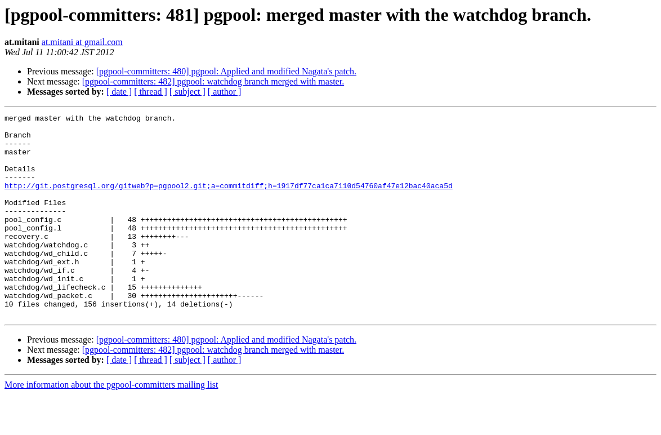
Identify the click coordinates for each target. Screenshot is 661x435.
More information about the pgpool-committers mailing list (111, 425)
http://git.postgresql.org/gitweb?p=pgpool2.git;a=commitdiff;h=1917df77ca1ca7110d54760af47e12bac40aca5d (229, 201)
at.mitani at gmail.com (82, 42)
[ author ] (225, 91)
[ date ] (119, 91)
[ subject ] (187, 91)
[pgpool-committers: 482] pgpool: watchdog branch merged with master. (213, 81)
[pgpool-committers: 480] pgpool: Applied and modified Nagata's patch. (226, 71)
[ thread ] (150, 91)
